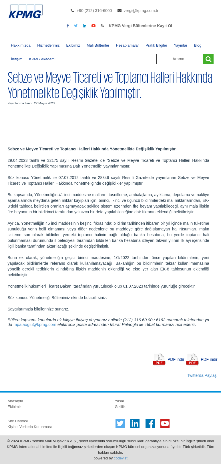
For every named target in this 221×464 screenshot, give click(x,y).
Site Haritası (18, 421)
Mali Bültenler (98, 45)
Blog (197, 45)
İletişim (16, 59)
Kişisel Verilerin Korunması (30, 427)
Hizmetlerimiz (48, 45)
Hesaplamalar (127, 45)
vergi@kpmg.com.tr (141, 10)
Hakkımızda (21, 45)
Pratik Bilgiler (156, 45)
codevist (121, 458)
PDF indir (176, 359)
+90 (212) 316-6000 (94, 10)
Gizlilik (120, 407)
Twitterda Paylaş (202, 375)
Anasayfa (15, 401)
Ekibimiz (73, 45)
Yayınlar (180, 45)
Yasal (119, 401)
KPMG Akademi (42, 59)
